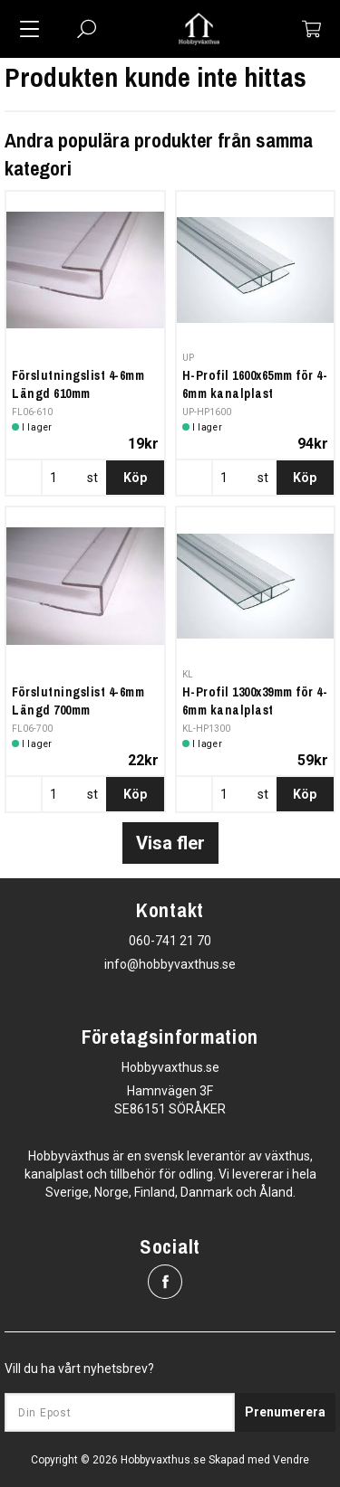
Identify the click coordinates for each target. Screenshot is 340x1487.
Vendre (291, 1460)
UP (188, 358)
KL (188, 674)
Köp (135, 477)
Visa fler (170, 843)
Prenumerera (285, 1412)
